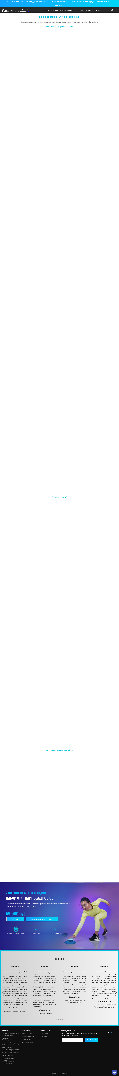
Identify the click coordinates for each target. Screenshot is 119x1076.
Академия (44, 1038)
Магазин (54, 10)
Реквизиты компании (8, 1060)
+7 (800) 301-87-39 (7, 1040)
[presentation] (2, 994)
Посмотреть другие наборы (43, 921)
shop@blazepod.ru (7, 1041)
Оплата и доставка (27, 1043)
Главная (46, 10)
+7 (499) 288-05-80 (7, 1057)
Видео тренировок (67, 10)
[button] (58, 1020)
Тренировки (44, 1035)
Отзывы (97, 10)
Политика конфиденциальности (8, 1062)
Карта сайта (65, 1074)
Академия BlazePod (84, 10)
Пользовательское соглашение (7, 1065)
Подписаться (91, 1041)
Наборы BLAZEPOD (27, 1035)
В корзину (16, 921)
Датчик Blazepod (26, 1041)
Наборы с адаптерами (28, 1038)
